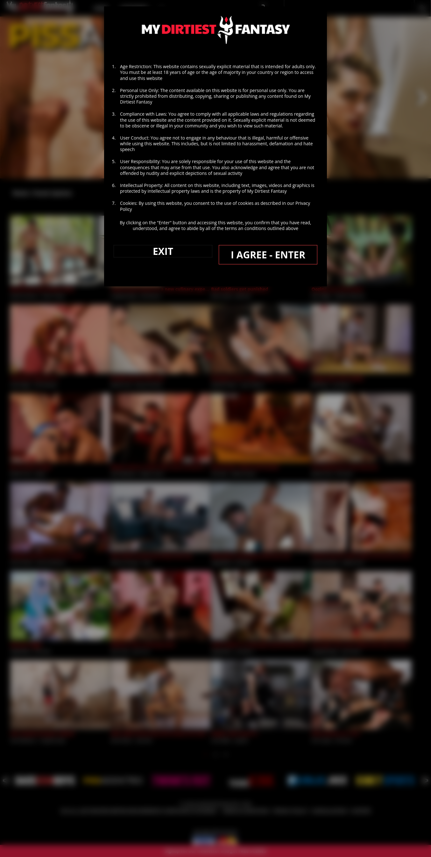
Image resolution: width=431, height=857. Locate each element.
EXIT (163, 251)
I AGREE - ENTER (268, 254)
